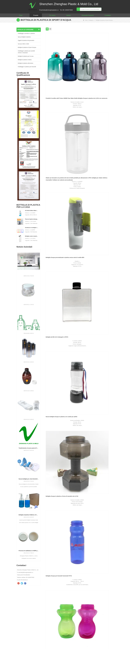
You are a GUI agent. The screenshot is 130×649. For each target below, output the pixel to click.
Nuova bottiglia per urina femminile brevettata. (29, 479)
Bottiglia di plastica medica (25, 59)
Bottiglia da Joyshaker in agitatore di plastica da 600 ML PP (79, 172)
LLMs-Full (109, 642)
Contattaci (108, 15)
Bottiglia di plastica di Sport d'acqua (27, 47)
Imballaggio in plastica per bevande (27, 66)
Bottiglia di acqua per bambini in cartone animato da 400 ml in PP (55, 172)
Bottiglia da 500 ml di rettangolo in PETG (55, 96)
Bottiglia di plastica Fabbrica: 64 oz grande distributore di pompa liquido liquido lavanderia (29, 514)
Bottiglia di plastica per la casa (25, 56)
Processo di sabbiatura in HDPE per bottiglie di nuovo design (29, 550)
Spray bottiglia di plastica (24, 37)
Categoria (91, 20)
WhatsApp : (76, 609)
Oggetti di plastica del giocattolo (26, 40)
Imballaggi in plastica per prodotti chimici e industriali (26, 51)
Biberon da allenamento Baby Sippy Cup (79, 134)
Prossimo (76, 191)
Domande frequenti (88, 15)
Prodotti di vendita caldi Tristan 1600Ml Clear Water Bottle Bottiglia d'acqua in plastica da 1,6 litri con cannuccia (56, 58)
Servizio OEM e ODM (23, 44)
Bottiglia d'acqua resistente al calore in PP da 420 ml (102, 134)
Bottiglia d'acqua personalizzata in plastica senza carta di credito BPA (101, 58)
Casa (20, 15)
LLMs (98, 642)
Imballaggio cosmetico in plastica (26, 33)
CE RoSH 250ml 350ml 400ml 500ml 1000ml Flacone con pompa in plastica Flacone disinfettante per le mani (31, 210)
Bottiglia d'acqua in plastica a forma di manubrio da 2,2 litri (102, 96)
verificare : (75, 627)
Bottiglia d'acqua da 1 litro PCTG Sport (102, 171)
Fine (81, 191)
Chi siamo (52, 15)
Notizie (68, 15)
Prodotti (35, 15)
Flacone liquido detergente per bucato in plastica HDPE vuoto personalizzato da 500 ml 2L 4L (31, 219)
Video (89, 642)
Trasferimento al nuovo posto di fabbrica (29, 448)
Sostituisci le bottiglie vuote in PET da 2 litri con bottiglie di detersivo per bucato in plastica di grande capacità (31, 227)
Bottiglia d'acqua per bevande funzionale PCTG (54, 134)
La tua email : (76, 606)
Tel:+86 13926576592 (66, 10)
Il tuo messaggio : (77, 613)
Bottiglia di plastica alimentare (25, 63)
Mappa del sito (64, 642)
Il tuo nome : (76, 602)
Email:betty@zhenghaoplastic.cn (49, 10)
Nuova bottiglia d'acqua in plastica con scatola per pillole (79, 96)
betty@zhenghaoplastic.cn (23, 614)
